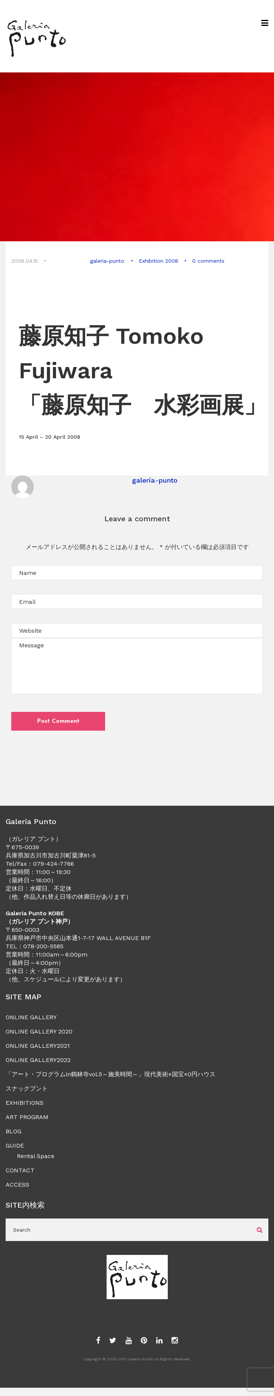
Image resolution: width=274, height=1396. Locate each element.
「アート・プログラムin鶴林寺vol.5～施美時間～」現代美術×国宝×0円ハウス (110, 1074)
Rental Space (35, 1156)
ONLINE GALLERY (31, 1017)
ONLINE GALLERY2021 (38, 1045)
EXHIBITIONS (25, 1102)
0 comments (208, 260)
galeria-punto (107, 261)
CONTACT (20, 1170)
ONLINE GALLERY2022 (38, 1060)
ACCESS (17, 1184)
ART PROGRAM (27, 1117)
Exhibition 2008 (158, 261)
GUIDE (15, 1145)
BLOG (13, 1131)
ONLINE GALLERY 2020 (39, 1031)
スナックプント (27, 1088)
